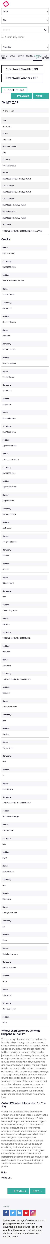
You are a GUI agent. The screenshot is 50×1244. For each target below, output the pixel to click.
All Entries (45, 57)
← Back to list (14, 90)
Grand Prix (4, 57)
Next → (40, 96)
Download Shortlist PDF (22, 69)
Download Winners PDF (22, 78)
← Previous (21, 96)
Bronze (29, 56)
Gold (12, 56)
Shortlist (37, 57)
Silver (21, 56)
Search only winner (14, 37)
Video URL (6, 1177)
